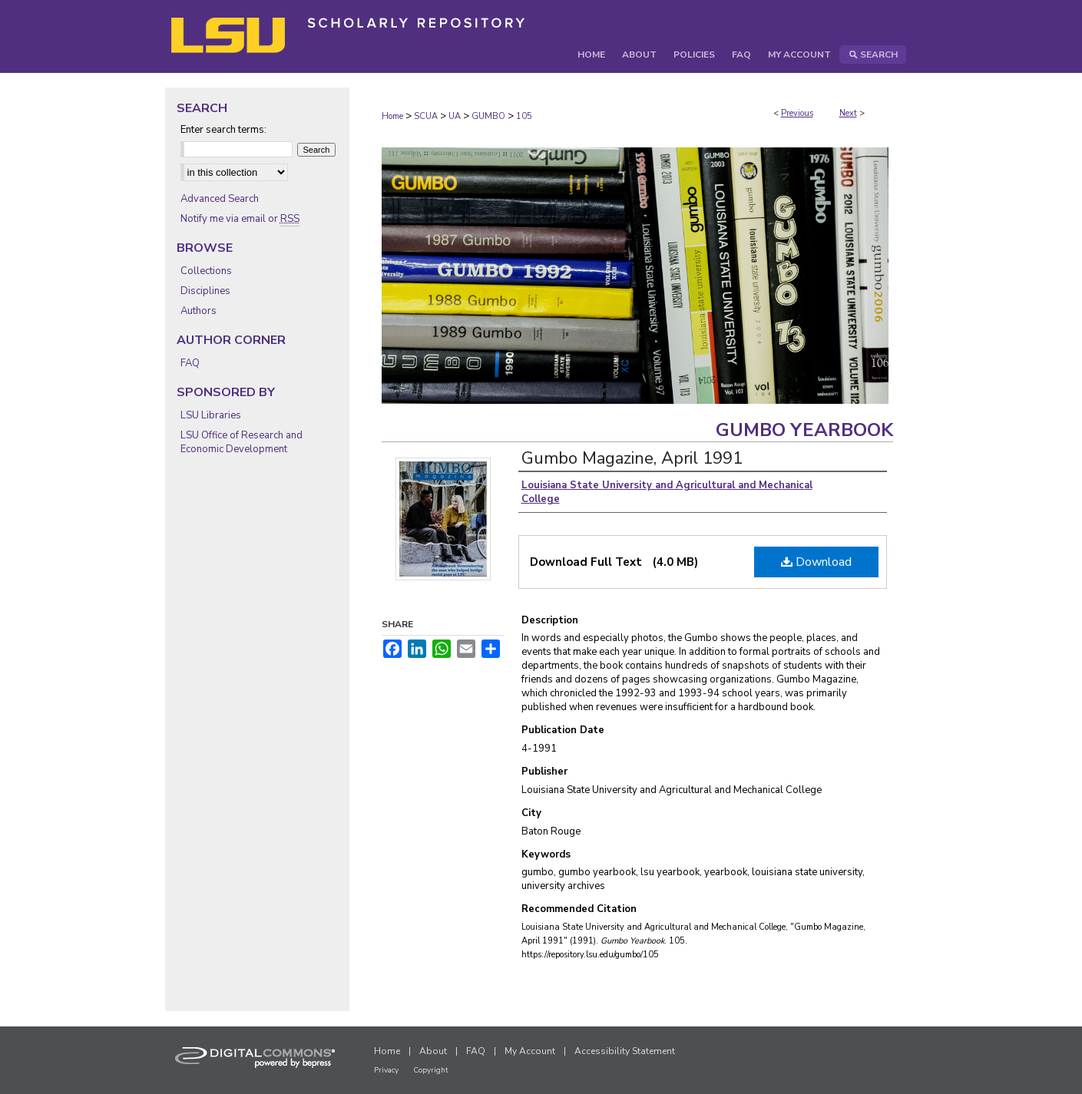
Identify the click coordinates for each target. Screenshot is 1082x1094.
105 (524, 116)
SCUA (426, 116)
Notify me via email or (239, 219)
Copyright (430, 1070)
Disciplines (205, 291)
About (433, 1051)
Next (848, 113)
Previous (797, 113)
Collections (206, 271)
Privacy (386, 1070)
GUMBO (488, 116)
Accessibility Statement (624, 1051)
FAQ (190, 363)
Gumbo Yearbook (804, 430)
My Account (530, 1051)
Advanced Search (219, 199)
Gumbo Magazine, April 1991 (632, 458)
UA (454, 116)
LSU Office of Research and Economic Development (241, 442)
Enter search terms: (223, 130)
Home (392, 116)
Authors (198, 311)
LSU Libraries (210, 415)
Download (816, 562)
